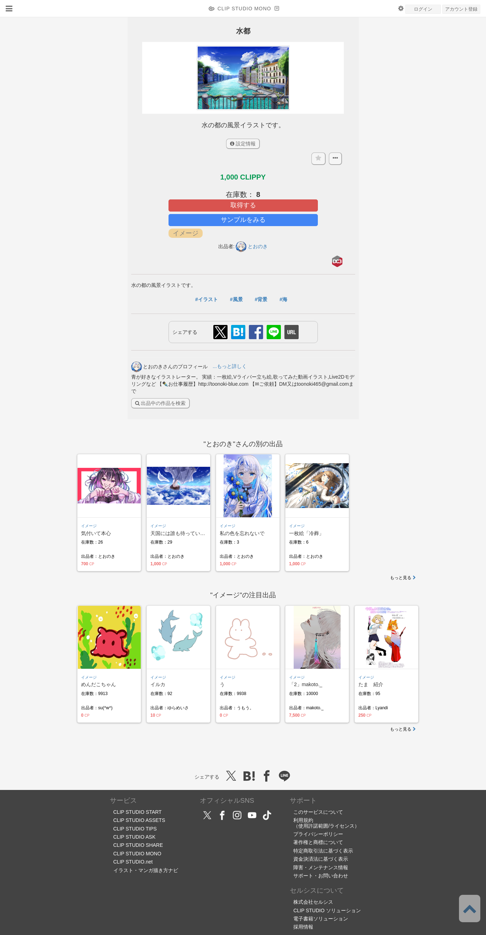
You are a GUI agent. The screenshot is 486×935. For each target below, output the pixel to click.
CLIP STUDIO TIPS (135, 829)
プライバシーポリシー (318, 834)
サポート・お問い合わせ (320, 875)
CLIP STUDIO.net (133, 862)
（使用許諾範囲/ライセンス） (326, 826)
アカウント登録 (461, 9)
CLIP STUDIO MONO (137, 853)
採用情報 (303, 927)
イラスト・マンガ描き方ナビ (145, 870)
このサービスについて (318, 812)
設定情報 (243, 143)
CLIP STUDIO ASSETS (139, 820)
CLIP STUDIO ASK (134, 837)
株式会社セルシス (313, 902)
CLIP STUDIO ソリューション (327, 910)
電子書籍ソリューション (320, 918)
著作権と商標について (318, 842)
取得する (243, 205)
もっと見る (403, 577)
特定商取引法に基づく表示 (323, 851)
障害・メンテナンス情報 (320, 867)
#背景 (261, 299)
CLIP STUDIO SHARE (138, 845)
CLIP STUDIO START (137, 812)
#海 (283, 299)
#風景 (236, 299)
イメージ (89, 526)
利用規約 (303, 820)
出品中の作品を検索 (160, 403)
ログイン (423, 9)
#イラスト (206, 299)
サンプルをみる (243, 219)
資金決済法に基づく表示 (320, 859)
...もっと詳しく (230, 366)
